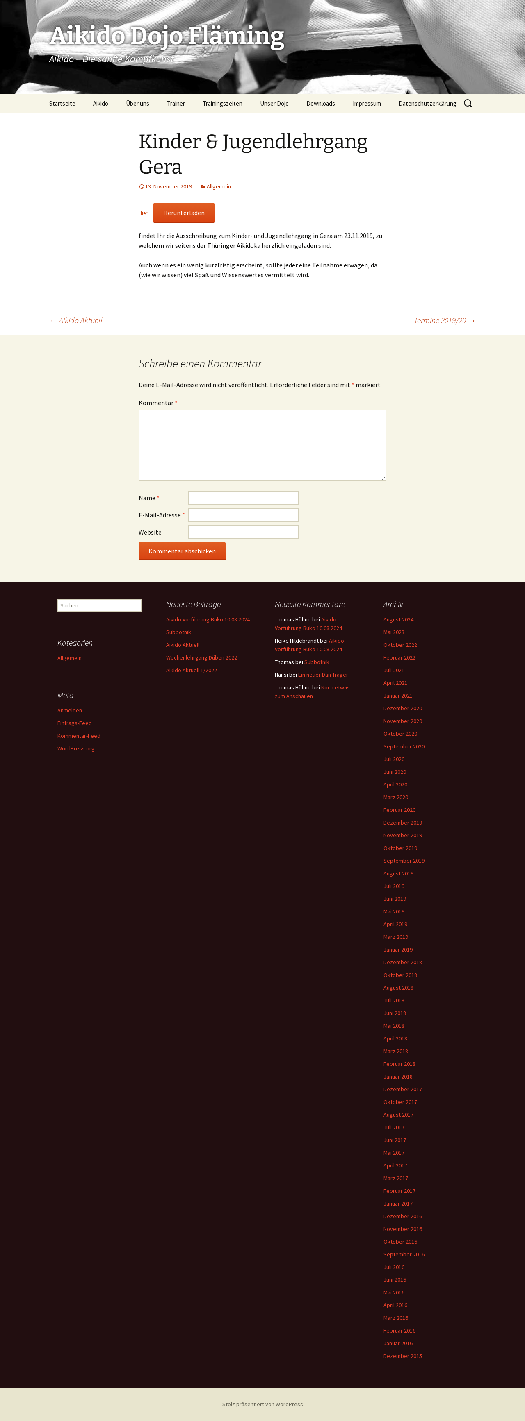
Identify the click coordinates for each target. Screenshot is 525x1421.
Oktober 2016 (400, 1241)
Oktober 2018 (400, 975)
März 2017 (395, 1178)
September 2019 (404, 860)
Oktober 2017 (400, 1102)
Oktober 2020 (400, 733)
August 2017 (398, 1114)
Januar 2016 (398, 1343)
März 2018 (395, 1051)
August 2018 (398, 987)
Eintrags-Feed (74, 723)
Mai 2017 (393, 1152)
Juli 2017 (393, 1127)
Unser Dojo (274, 103)
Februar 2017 (399, 1190)
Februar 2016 (399, 1330)
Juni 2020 (394, 771)
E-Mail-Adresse (162, 515)
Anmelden (69, 710)
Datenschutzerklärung (428, 103)
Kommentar (158, 403)
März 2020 (395, 797)
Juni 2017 (394, 1140)
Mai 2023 (393, 632)
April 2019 (395, 924)
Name (149, 498)
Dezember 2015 (402, 1356)
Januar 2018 (398, 1076)
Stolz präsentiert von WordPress (262, 1404)
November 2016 (402, 1229)
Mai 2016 (393, 1292)
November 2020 (402, 721)
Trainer (176, 103)
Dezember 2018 (402, 962)
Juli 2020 (393, 759)
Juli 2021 (393, 670)
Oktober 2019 (400, 848)
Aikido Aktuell (76, 320)
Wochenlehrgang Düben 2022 (201, 657)
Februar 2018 (399, 1063)
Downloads (320, 103)
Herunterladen (184, 213)
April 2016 (395, 1305)
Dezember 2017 (402, 1089)
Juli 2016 (393, 1267)
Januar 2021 (398, 695)
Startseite (62, 103)
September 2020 (404, 746)
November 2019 (402, 835)
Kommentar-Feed (78, 735)
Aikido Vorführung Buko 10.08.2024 (208, 619)
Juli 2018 (393, 1000)
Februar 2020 (399, 810)
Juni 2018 (394, 1013)
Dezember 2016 (402, 1216)
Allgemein (219, 186)
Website (150, 532)
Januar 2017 (398, 1203)
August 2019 (398, 873)
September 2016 (404, 1254)
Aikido (100, 103)
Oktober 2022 (400, 644)
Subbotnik (178, 632)
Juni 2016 (394, 1279)
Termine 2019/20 (445, 320)
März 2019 (395, 937)
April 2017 (395, 1165)
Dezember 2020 (402, 708)
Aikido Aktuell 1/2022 (191, 670)
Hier (143, 213)
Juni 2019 (394, 898)
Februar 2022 (399, 657)
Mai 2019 (393, 911)
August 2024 (398, 619)
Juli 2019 (393, 886)
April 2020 (395, 784)
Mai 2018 (393, 1025)
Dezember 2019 (402, 822)
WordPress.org (76, 748)
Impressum (367, 103)
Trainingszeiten (222, 103)
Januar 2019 (398, 949)
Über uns (137, 103)
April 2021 (395, 683)
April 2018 (395, 1038)
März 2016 (395, 1317)
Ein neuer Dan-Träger (323, 674)
